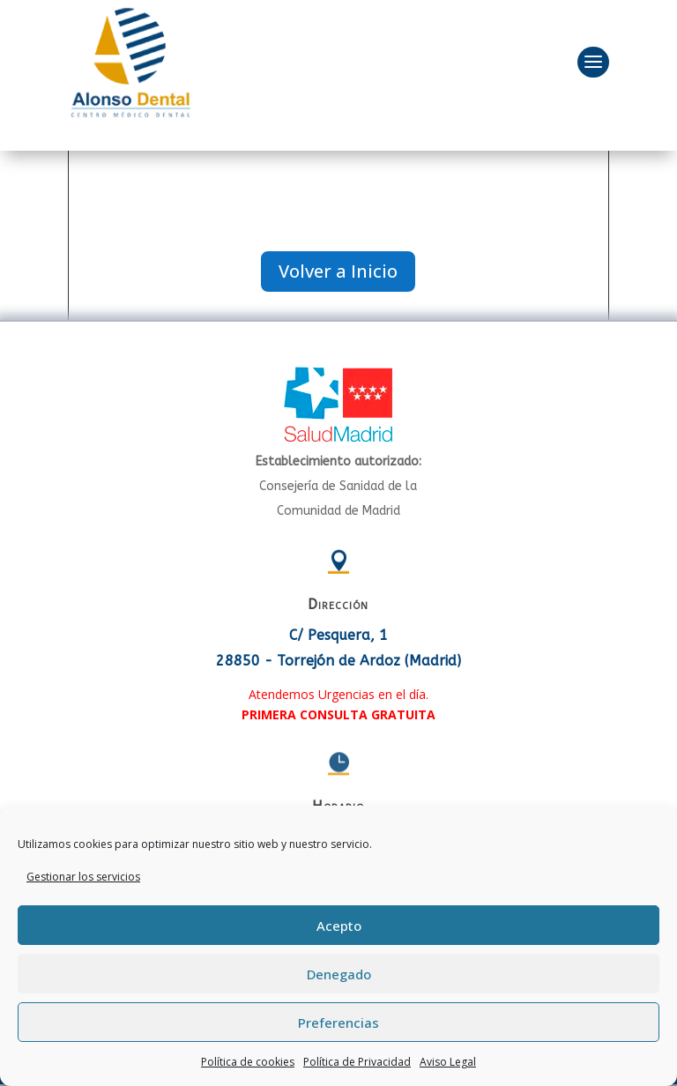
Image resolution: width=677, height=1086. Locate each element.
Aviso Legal (448, 1061)
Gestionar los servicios (83, 876)
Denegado (339, 974)
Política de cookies (247, 1061)
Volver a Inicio (338, 271)
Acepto (338, 925)
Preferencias (338, 1022)
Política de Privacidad (357, 1061)
